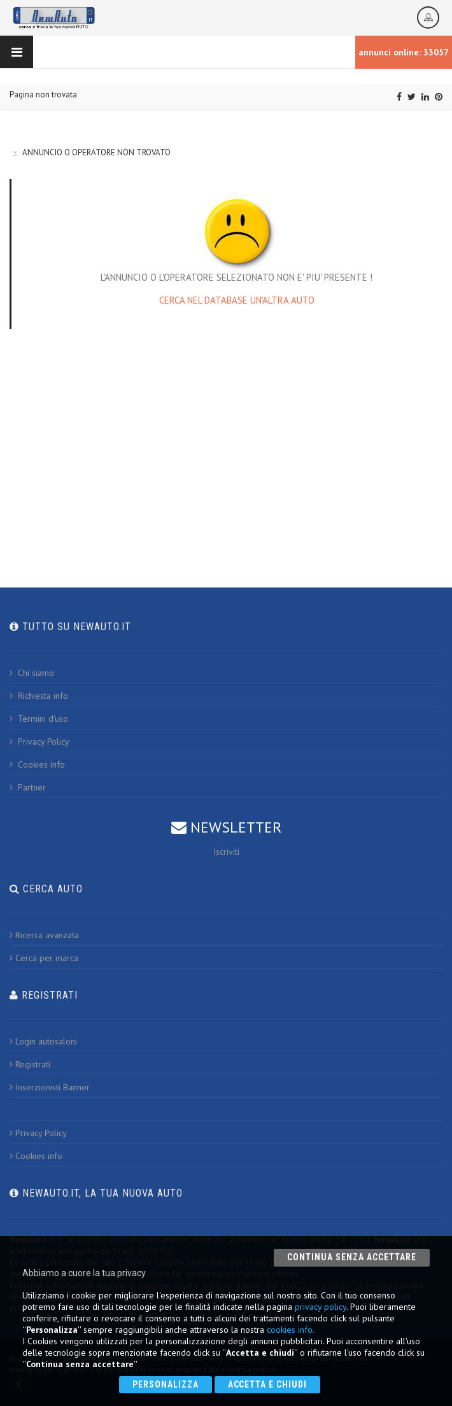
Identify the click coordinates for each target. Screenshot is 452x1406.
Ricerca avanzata (44, 935)
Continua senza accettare (351, 1257)
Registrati (30, 1064)
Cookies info (37, 764)
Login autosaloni (43, 1041)
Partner (28, 787)
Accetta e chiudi (267, 1384)
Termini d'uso (39, 718)
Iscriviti (226, 851)
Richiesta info (39, 695)
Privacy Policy (39, 741)
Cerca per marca (44, 958)
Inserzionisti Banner (50, 1087)
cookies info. (290, 1329)
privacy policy (320, 1306)
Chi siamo (32, 672)
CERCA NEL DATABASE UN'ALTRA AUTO (236, 300)
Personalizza (165, 1384)
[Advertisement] (226, 444)
